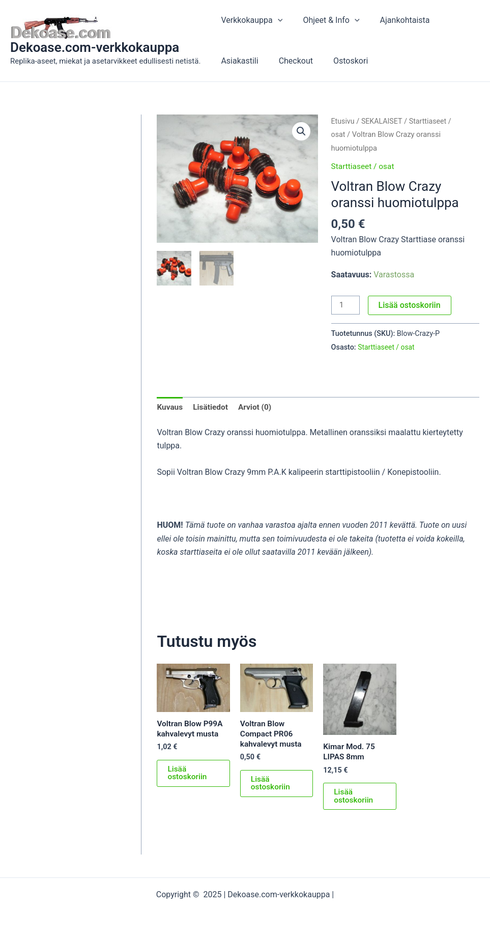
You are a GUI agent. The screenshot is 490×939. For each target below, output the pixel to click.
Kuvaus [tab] (170, 407)
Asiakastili (237, 61)
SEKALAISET (383, 121)
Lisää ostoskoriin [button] (187, 775)
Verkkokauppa (249, 20)
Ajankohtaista (395, 20)
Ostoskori (340, 61)
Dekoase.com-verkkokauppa (94, 47)
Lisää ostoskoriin (411, 305)
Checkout (290, 61)
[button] (301, 132)
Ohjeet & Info (325, 20)
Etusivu (343, 121)
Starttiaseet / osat (364, 166)
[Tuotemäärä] (346, 305)
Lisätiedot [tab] (212, 407)
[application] (276, 20)
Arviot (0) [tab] (257, 407)
